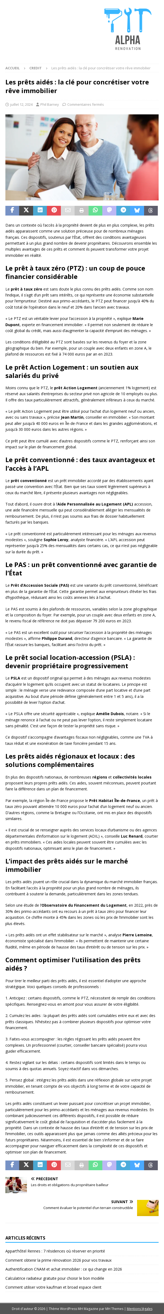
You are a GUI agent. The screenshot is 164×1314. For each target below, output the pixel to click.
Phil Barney (49, 104)
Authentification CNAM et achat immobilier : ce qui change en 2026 (63, 1269)
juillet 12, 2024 (21, 104)
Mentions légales (139, 1308)
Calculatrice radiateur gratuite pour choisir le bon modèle (54, 1278)
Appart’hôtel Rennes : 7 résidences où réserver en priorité (55, 1251)
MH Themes (114, 1308)
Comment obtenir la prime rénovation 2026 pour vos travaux (58, 1260)
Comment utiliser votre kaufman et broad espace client (53, 1287)
